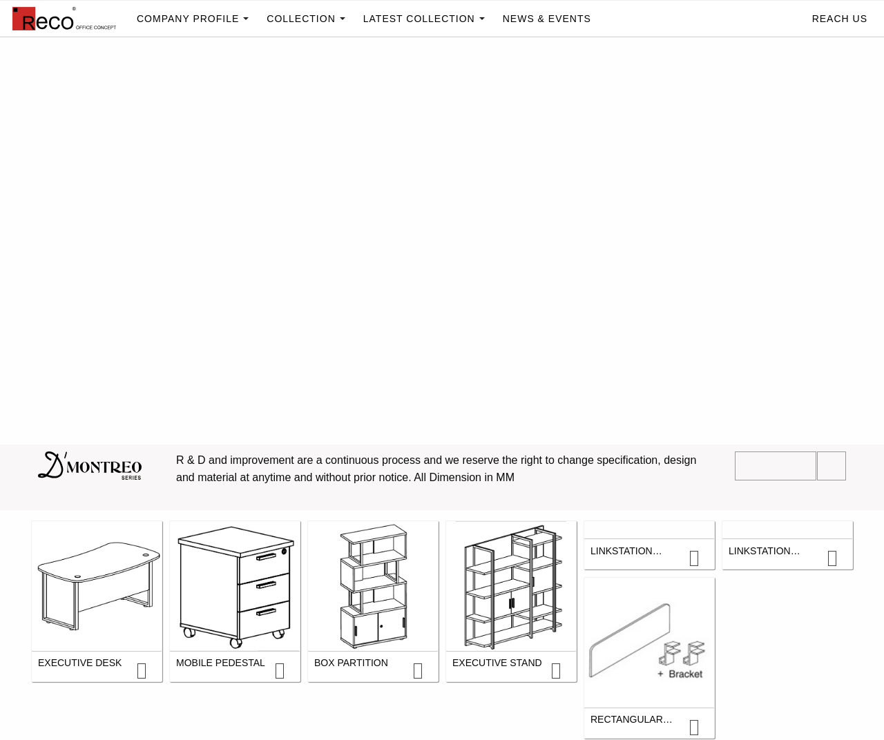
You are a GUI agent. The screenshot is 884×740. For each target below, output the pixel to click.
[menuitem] (66, 18)
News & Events (547, 18)
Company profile (188, 18)
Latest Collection (419, 18)
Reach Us (839, 18)
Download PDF (775, 465)
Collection (301, 18)
